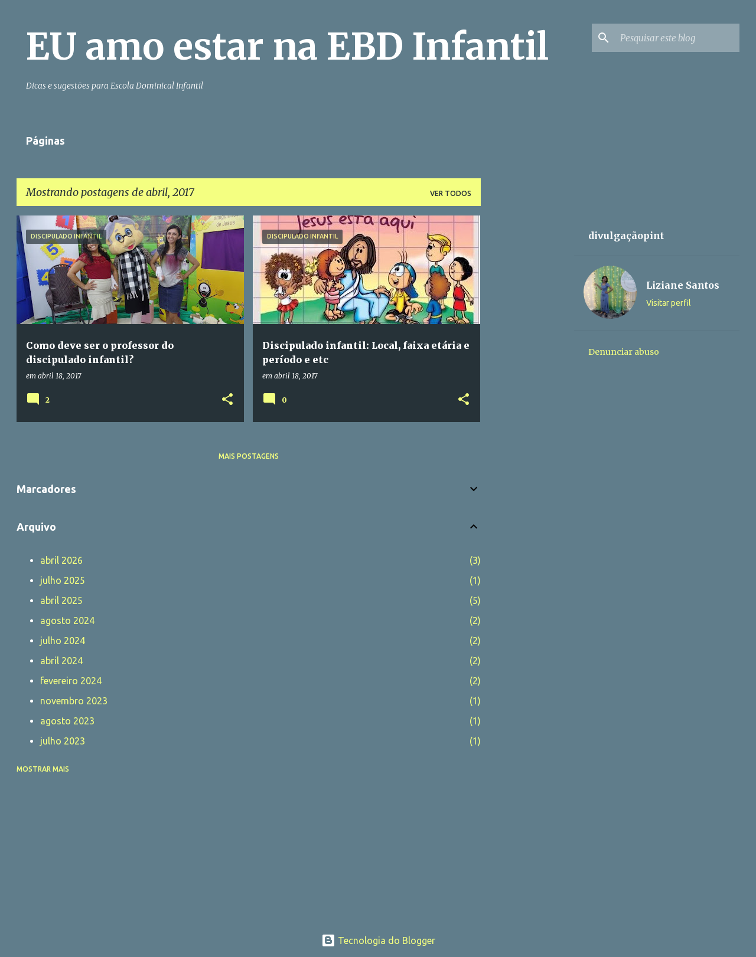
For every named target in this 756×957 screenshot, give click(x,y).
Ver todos (450, 193)
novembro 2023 (73, 700)
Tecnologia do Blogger (378, 940)
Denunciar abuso (623, 352)
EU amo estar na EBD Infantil (287, 47)
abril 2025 (61, 600)
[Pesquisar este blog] (677, 38)
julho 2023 (62, 741)
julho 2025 (62, 580)
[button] (227, 400)
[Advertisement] (527, 392)
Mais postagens (249, 456)
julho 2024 (62, 640)
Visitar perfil (668, 303)
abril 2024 (61, 660)
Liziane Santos (682, 285)
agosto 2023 (67, 721)
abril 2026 (61, 560)
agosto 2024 (67, 620)
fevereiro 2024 (71, 680)
